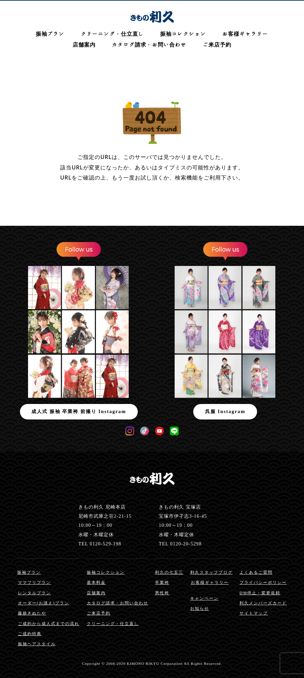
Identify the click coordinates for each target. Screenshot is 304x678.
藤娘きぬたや (32, 613)
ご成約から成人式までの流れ (48, 623)
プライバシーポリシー (263, 582)
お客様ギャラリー (245, 33)
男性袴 (162, 593)
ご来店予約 (217, 44)
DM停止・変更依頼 (259, 593)
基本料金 (96, 582)
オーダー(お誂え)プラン (43, 603)
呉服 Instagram (225, 411)
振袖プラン (50, 33)
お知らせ (199, 608)
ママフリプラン (34, 582)
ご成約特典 (30, 633)
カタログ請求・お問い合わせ (149, 44)
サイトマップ (253, 613)
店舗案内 (84, 44)
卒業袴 (162, 582)
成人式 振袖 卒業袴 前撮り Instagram (78, 411)
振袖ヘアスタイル (37, 644)
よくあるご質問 (256, 572)
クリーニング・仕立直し (112, 33)
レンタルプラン (34, 593)
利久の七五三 (169, 572)
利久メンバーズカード (263, 603)
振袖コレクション (183, 33)
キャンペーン (204, 598)
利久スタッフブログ (211, 572)
